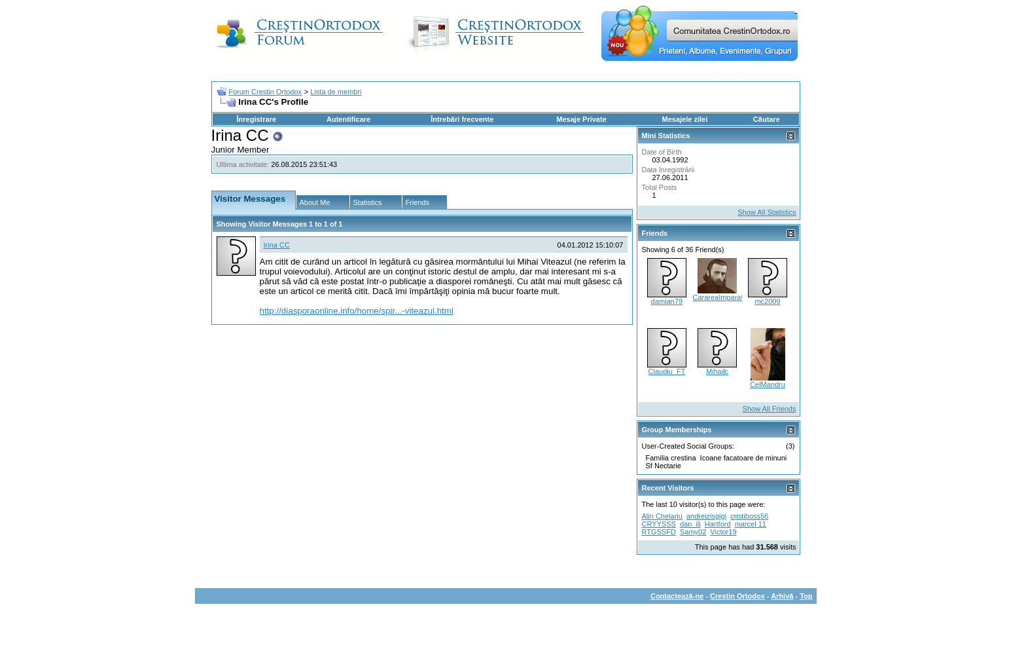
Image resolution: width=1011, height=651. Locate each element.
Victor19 (723, 532)
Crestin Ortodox (737, 596)
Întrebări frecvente (462, 119)
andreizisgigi (706, 516)
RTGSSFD (659, 532)
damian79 (667, 301)
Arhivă (782, 596)
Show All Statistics (766, 212)
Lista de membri (335, 92)
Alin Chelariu (662, 516)
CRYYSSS (659, 524)
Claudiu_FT (667, 371)
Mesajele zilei (685, 119)
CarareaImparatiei (722, 297)
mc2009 (767, 301)
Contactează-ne (676, 596)
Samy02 (693, 532)
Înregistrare (257, 119)
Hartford (718, 524)
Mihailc (717, 371)
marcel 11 (750, 524)
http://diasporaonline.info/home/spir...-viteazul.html (356, 311)
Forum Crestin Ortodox (265, 92)
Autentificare (348, 119)
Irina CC (277, 245)
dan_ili (690, 524)
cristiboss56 (749, 516)
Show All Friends (769, 409)
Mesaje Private (581, 119)
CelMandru (767, 384)
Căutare (766, 119)
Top (806, 596)
